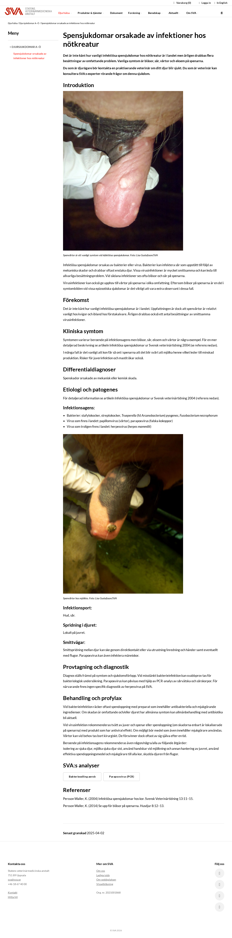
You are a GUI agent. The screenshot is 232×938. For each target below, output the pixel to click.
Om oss (100, 870)
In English (220, 2)
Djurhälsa (65, 11)
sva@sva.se (14, 879)
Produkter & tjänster (91, 11)
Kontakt (12, 892)
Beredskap (155, 11)
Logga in (204, 2)
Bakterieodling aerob (82, 776)
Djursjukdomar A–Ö (26, 46)
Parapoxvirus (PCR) (121, 776)
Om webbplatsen (106, 879)
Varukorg (181, 2)
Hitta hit (13, 897)
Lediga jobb (103, 875)
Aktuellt (175, 11)
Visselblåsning (104, 884)
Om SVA (192, 11)
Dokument (116, 11)
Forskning (135, 11)
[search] (221, 11)
